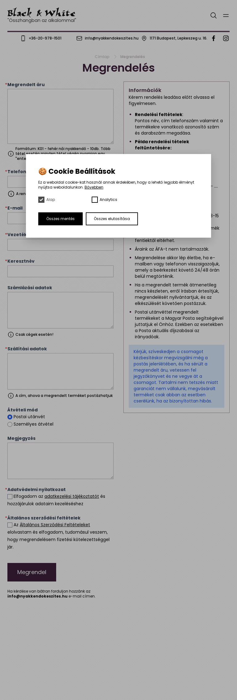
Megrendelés (132, 56)
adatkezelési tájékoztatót (71, 496)
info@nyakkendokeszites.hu (37, 596)
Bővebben (94, 187)
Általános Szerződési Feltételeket (55, 525)
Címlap (102, 56)
